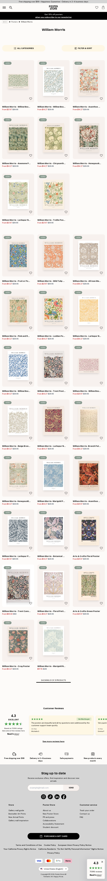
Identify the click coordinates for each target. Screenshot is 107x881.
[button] (96, 869)
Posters (14, 22)
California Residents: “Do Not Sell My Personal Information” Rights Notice (70, 849)
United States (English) (53, 869)
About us (47, 810)
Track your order (87, 810)
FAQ (81, 817)
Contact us (85, 814)
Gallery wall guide (16, 810)
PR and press (48, 817)
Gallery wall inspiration (19, 820)
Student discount (50, 827)
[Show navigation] (4, 7)
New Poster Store (50, 814)
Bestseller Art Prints (17, 814)
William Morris (27, 22)
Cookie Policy (50, 845)
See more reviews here (53, 741)
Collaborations (49, 820)
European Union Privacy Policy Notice (74, 845)
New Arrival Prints (16, 817)
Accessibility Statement (53, 824)
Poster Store (59, 874)
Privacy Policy (53, 853)
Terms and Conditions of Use (29, 845)
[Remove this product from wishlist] (30, 98)
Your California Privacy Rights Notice (20, 849)
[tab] (96, 7)
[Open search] (11, 7)
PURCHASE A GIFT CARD (53, 836)
